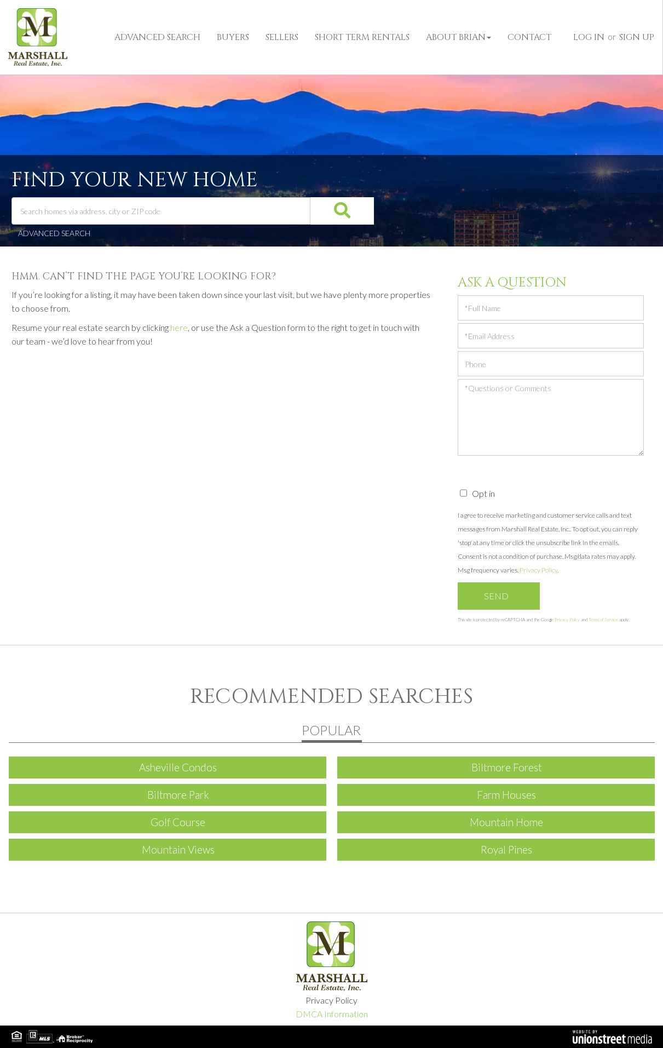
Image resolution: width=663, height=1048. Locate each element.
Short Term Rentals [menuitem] (362, 37)
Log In (588, 37)
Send (496, 596)
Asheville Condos (178, 767)
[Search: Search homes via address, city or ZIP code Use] (161, 211)
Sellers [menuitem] (282, 37)
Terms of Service (603, 619)
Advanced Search (54, 233)
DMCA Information (332, 1014)
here (179, 327)
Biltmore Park (178, 794)
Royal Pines (506, 849)
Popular (331, 730)
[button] (326, 211)
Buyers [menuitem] (233, 37)
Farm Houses (506, 794)
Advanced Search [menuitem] (157, 37)
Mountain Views (178, 849)
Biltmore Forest (506, 767)
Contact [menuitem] (529, 37)
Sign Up (636, 37)
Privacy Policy (538, 570)
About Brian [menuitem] (458, 37)
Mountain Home (506, 822)
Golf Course (178, 822)
